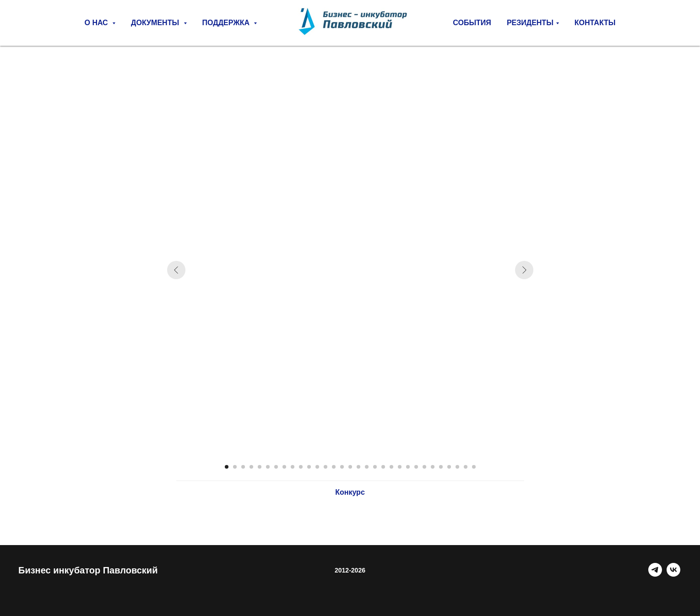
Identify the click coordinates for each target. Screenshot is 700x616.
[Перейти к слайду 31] (474, 467)
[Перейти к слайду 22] (400, 467)
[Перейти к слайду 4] (251, 467)
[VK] (673, 574)
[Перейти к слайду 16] (350, 467)
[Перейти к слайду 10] (301, 467)
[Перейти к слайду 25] (424, 467)
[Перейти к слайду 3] (243, 467)
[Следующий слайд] (524, 270)
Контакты (595, 23)
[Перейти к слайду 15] (342, 467)
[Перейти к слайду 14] (334, 467)
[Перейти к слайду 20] (383, 467)
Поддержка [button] (227, 23)
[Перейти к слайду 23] (408, 467)
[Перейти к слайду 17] (358, 467)
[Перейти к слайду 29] (457, 467)
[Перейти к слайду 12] (317, 467)
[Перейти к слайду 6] (268, 467)
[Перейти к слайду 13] (325, 467)
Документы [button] (156, 23)
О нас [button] (97, 23)
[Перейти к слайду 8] (284, 467)
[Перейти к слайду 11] (309, 467)
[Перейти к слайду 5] (259, 467)
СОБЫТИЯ (472, 23)
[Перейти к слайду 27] (441, 467)
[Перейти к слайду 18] (367, 467)
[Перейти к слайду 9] (292, 467)
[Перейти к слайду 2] (235, 467)
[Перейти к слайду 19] (375, 467)
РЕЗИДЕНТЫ (530, 23)
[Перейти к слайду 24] (416, 467)
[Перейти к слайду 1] (226, 467)
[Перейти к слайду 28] (449, 467)
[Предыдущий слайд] (176, 270)
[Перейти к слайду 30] (465, 467)
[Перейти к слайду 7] (276, 467)
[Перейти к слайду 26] (432, 467)
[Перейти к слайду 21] (391, 467)
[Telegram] (655, 574)
